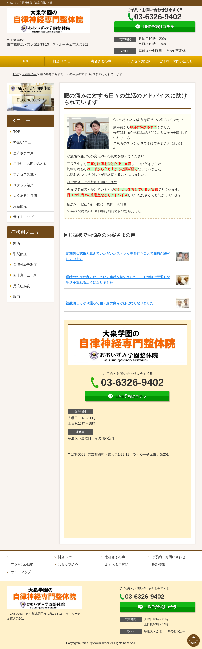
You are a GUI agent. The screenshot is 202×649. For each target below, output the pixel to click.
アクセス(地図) (138, 61)
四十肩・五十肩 (25, 275)
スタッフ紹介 (23, 185)
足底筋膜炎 (21, 286)
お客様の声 (29, 74)
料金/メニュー (63, 61)
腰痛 (16, 296)
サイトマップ (23, 217)
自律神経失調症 (25, 264)
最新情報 (20, 206)
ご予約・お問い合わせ (176, 61)
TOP (25, 61)
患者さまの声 (101, 61)
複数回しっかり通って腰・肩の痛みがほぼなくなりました (109, 303)
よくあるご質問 (25, 195)
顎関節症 (20, 254)
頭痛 (16, 243)
